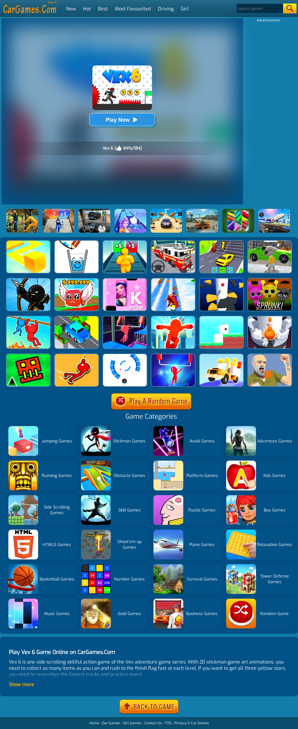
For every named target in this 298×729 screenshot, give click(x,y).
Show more (21, 684)
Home (94, 723)
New (71, 9)
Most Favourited (133, 9)
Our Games (111, 723)
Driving (166, 9)
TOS (168, 723)
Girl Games (132, 723)
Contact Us (153, 723)
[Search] (259, 8)
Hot (87, 9)
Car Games (200, 723)
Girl (185, 9)
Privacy (180, 723)
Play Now (122, 119)
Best (103, 9)
